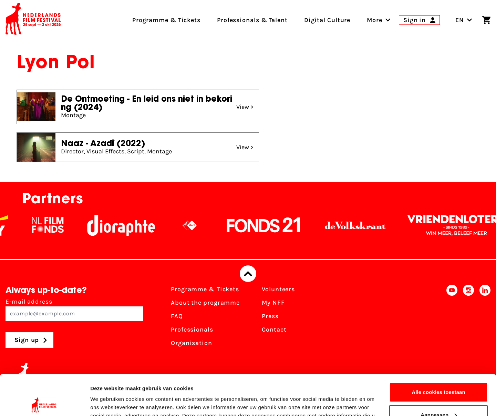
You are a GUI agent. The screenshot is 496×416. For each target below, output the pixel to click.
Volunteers (278, 289)
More (374, 20)
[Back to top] (248, 273)
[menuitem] (375, 20)
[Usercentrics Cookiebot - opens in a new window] (44, 402)
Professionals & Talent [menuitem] (252, 20)
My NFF (273, 302)
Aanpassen (439, 374)
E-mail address (74, 309)
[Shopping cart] (486, 20)
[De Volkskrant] (362, 225)
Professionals (192, 329)
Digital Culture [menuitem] (327, 20)
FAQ (177, 316)
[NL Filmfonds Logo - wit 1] (54, 225)
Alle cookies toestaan (438, 352)
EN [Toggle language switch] (463, 20)
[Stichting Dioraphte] (128, 225)
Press (270, 316)
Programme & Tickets (205, 289)
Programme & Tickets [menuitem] (166, 20)
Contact (274, 329)
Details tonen (106, 402)
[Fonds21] (270, 225)
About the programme (205, 302)
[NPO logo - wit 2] (196, 225)
